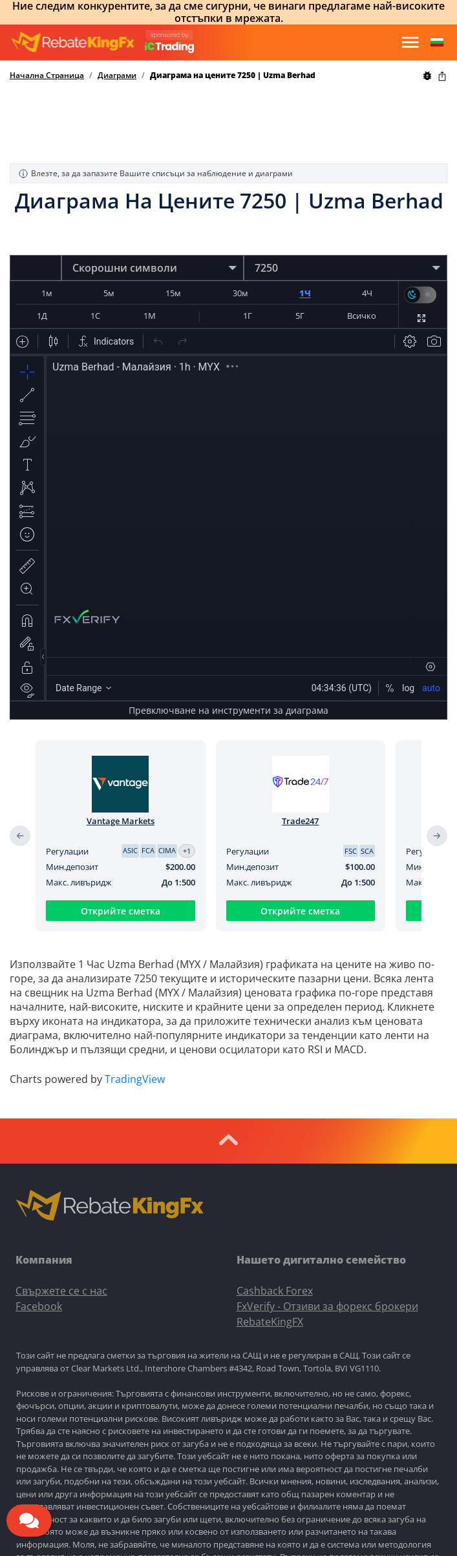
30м (240, 293)
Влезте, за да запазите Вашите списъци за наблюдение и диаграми (155, 173)
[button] (436, 42)
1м (46, 293)
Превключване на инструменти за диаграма (228, 710)
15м (173, 293)
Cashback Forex (275, 1291)
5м (108, 293)
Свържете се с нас (61, 1291)
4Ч (367, 293)
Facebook (39, 1306)
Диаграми (117, 75)
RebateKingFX (270, 1322)
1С (95, 315)
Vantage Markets (120, 821)
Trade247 (300, 821)
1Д (42, 315)
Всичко (361, 315)
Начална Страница (47, 75)
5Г (299, 315)
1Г (247, 315)
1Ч (305, 293)
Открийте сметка (120, 911)
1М (149, 315)
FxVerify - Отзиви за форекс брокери (327, 1306)
